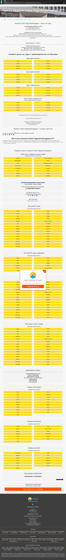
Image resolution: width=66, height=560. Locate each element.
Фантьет (18, 241)
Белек (18, 213)
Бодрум (48, 216)
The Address (17, 452)
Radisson (18, 433)
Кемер (48, 213)
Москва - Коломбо (7, 549)
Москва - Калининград (25, 547)
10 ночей (48, 63)
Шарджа (17, 228)
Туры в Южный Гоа (13, 541)
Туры (5, 0)
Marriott (17, 463)
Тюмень (17, 175)
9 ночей (17, 63)
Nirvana (17, 394)
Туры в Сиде (34, 541)
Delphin (48, 404)
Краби (48, 233)
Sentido (48, 431)
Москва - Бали (37, 549)
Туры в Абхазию (5, 531)
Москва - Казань (34, 547)
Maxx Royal (48, 394)
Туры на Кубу (38, 531)
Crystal (17, 407)
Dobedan (18, 404)
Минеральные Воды (48, 163)
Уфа (18, 163)
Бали (48, 246)
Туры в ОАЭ (60, 532)
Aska (48, 409)
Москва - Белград (58, 549)
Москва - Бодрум (60, 547)
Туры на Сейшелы (52, 531)
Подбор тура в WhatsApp (33, 524)
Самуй (17, 233)
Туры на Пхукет (12, 539)
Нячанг (48, 238)
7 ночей (17, 61)
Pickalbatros (48, 433)
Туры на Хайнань (42, 539)
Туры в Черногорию (52, 532)
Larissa (48, 397)
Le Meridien (48, 463)
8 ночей (48, 61)
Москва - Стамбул (47, 549)
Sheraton (18, 431)
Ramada (18, 457)
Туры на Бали (54, 541)
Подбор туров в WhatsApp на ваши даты (33, 121)
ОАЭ (18, 223)
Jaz (17, 438)
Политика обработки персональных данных (33, 523)
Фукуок (48, 241)
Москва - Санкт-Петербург (14, 547)
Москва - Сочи (5, 547)
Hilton (48, 438)
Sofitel (48, 452)
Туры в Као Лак (27, 539)
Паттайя (48, 231)
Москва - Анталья (52, 547)
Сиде (18, 216)
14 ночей (48, 68)
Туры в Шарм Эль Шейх (46, 538)
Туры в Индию (33, 532)
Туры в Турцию (11, 531)
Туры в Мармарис (18, 538)
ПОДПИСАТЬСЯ (33, 286)
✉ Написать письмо (33, 511)
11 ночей (18, 66)
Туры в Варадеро (50, 539)
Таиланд (18, 231)
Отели (8, 0)
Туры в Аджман (5, 539)
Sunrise (17, 428)
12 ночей (48, 66)
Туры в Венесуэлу (23, 532)
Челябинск (48, 175)
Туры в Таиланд (18, 531)
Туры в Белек (11, 538)
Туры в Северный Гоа (59, 539)
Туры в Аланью (5, 538)
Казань (48, 160)
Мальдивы (18, 246)
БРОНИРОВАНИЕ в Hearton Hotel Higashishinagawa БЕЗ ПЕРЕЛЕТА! (33, 115)
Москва (17, 158)
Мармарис (18, 218)
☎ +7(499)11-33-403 (28, 48)
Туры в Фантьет (34, 539)
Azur (18, 441)
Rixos (48, 392)
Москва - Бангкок (21, 548)
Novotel (17, 436)
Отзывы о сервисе (33, 520)
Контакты (33, 509)
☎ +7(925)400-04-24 (37, 48)
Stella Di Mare (48, 428)
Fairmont (18, 468)
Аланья (48, 211)
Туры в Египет (24, 531)
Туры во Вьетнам (14, 532)
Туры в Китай (5, 532)
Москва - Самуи (46, 548)
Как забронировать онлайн (33, 518)
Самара (17, 173)
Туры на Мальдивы (45, 531)
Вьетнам (18, 238)
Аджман (48, 226)
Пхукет (48, 236)
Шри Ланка (17, 243)
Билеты (11, 0)
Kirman (17, 399)
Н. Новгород (17, 168)
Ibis (17, 465)
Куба (48, 243)
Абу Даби (48, 223)
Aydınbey (18, 409)
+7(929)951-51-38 (33, 124)
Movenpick (48, 436)
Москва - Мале (27, 549)
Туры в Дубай (54, 538)
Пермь (48, 170)
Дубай (17, 226)
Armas (17, 412)
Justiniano (18, 402)
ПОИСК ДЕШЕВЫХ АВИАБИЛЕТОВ (32, 118)
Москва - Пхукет (39, 548)
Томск (48, 173)
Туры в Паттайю (20, 539)
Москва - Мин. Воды (43, 547)
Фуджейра (48, 228)
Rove (48, 455)
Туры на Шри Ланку (31, 531)
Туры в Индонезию (42, 532)
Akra (48, 412)
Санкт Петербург (48, 158)
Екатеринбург (18, 160)
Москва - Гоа (17, 549)
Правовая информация (33, 522)
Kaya (48, 399)
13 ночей (18, 68)
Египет (48, 218)
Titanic (17, 392)
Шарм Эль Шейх (48, 221)
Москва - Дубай (53, 548)
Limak (18, 397)
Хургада (17, 221)
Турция (17, 211)
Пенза (17, 170)
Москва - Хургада (14, 548)
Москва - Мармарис (6, 548)
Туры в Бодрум (31, 538)
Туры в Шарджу (61, 538)
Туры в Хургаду (38, 538)
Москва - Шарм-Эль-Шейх (30, 548)
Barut (48, 407)
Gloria (48, 402)
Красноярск (48, 165)
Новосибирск (18, 165)
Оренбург (48, 168)
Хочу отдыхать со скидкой (33, 489)
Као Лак (17, 236)
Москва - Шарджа (60, 548)
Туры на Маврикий (60, 531)
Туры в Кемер (25, 538)
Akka (18, 414)
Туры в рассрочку (33, 519)
